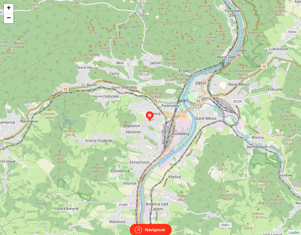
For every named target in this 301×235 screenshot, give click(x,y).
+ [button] (9, 8)
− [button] (9, 18)
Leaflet (294, 227)
